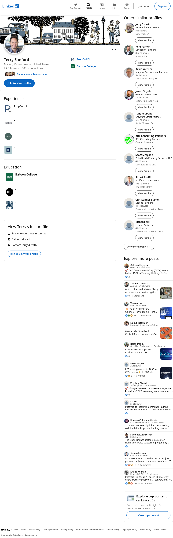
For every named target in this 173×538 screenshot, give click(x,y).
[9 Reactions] (127, 296)
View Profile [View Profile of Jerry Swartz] (144, 40)
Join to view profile (19, 83)
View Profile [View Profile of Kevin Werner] (144, 84)
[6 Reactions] (127, 356)
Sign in (162, 6)
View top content (148, 515)
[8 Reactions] (128, 375)
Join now (144, 6)
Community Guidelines (11, 535)
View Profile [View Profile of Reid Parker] (144, 62)
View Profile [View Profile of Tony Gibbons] (144, 129)
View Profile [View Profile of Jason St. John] (144, 107)
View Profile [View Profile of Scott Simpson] (144, 170)
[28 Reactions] (130, 315)
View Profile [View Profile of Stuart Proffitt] (144, 193)
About (23, 529)
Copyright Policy (129, 529)
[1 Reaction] (127, 413)
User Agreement (50, 529)
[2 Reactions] (127, 277)
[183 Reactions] (131, 483)
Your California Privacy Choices (90, 529)
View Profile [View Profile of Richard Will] (144, 237)
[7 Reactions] (127, 446)
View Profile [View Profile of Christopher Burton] (144, 215)
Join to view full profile (24, 254)
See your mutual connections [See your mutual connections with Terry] (32, 74)
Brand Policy (145, 529)
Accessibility (34, 529)
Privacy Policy (66, 529)
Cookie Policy (113, 529)
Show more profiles (139, 246)
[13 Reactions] (130, 465)
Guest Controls (161, 529)
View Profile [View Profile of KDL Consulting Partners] (144, 148)
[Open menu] (114, 49)
